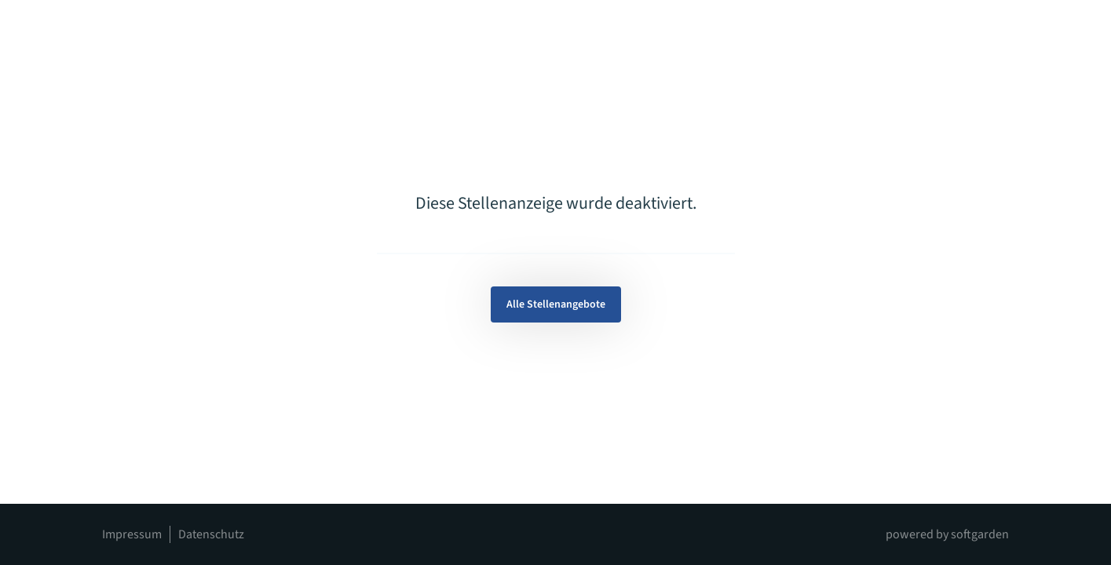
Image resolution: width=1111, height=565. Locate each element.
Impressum (132, 534)
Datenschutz (211, 534)
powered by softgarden (947, 534)
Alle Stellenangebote (555, 304)
